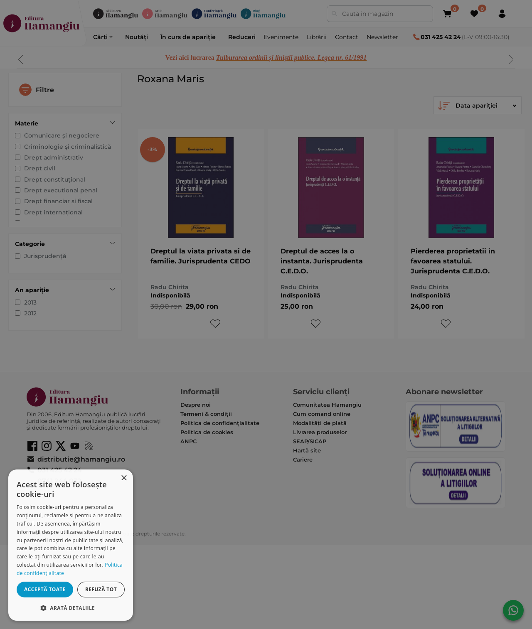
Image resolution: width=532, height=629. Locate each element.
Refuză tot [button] (101, 589)
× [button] (124, 478)
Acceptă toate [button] (45, 589)
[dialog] (70, 545)
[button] (71, 607)
